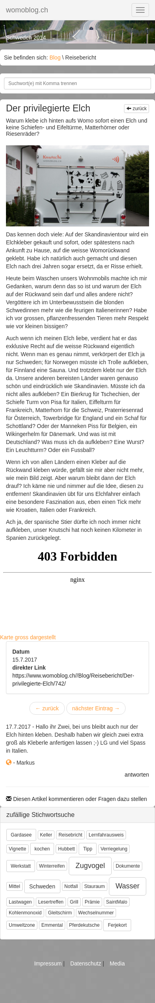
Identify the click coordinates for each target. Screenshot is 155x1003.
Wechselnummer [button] (96, 913)
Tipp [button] (87, 849)
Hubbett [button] (66, 849)
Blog (54, 57)
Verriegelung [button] (114, 849)
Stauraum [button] (94, 886)
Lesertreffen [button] (51, 902)
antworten (137, 774)
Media (117, 963)
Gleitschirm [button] (60, 913)
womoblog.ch (27, 10)
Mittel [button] (14, 886)
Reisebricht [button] (70, 835)
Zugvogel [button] (90, 866)
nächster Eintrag (96, 708)
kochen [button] (42, 849)
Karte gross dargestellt (28, 637)
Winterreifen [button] (52, 866)
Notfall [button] (71, 886)
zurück (136, 108)
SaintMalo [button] (116, 902)
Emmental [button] (52, 925)
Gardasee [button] (21, 835)
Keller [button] (46, 835)
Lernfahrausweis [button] (106, 835)
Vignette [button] (17, 849)
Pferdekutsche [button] (84, 925)
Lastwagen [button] (20, 902)
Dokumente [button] (128, 866)
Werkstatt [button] (21, 866)
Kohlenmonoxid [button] (25, 913)
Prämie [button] (92, 902)
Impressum (48, 963)
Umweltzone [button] (22, 925)
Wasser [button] (128, 886)
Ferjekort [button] (117, 925)
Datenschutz (86, 963)
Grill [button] (74, 902)
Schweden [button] (42, 886)
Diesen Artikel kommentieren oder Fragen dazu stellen (76, 799)
